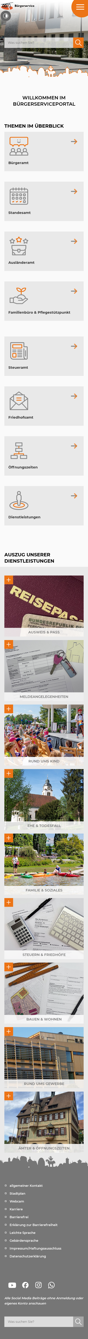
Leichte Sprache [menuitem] (22, 1233)
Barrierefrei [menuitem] (19, 1217)
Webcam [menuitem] (17, 1201)
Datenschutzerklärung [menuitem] (28, 1256)
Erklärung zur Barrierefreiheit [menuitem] (34, 1225)
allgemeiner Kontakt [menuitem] (26, 1186)
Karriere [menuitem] (16, 1209)
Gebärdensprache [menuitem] (24, 1241)
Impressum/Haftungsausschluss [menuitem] (35, 1248)
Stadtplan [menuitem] (17, 1194)
